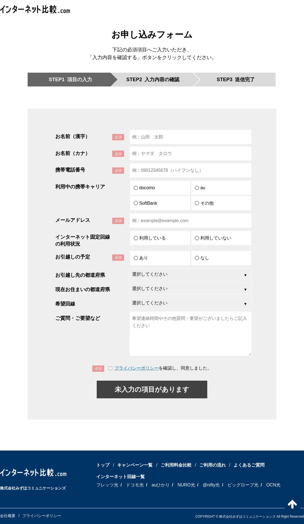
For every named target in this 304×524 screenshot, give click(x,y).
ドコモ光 (135, 485)
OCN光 (273, 485)
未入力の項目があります (152, 389)
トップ (102, 465)
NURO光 (186, 485)
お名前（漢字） (72, 136)
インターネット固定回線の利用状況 (82, 240)
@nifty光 (211, 485)
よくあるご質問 (249, 465)
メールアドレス (72, 220)
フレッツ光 (107, 485)
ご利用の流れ (212, 465)
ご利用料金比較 (176, 465)
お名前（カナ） (72, 153)
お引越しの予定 (72, 257)
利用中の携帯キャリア (80, 186)
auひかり (161, 485)
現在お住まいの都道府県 (82, 289)
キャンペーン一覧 (135, 465)
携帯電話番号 (70, 170)
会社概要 (7, 516)
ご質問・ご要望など (77, 318)
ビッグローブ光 (242, 485)
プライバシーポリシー (136, 368)
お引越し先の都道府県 (80, 275)
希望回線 (65, 304)
